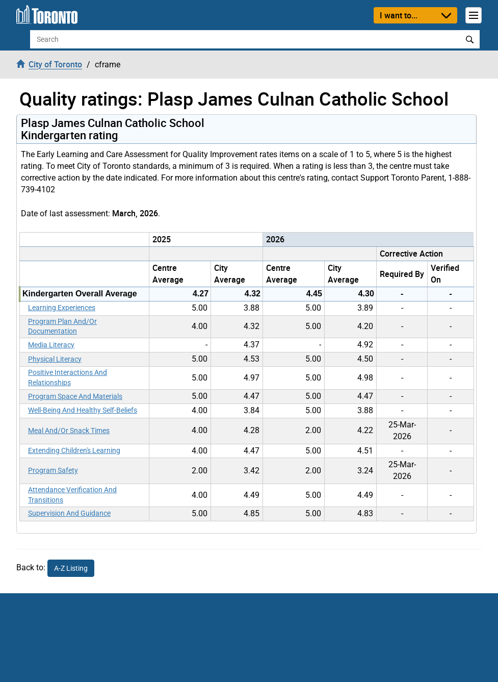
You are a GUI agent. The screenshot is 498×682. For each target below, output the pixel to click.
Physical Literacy (55, 359)
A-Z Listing (71, 568)
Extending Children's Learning (74, 450)
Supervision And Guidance (69, 513)
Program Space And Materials (75, 396)
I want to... (398, 15)
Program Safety (53, 470)
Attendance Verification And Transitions (72, 495)
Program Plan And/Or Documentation (62, 326)
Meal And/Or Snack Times (69, 430)
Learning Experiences (61, 308)
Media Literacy (51, 345)
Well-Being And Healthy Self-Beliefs (82, 410)
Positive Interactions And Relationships (67, 377)
